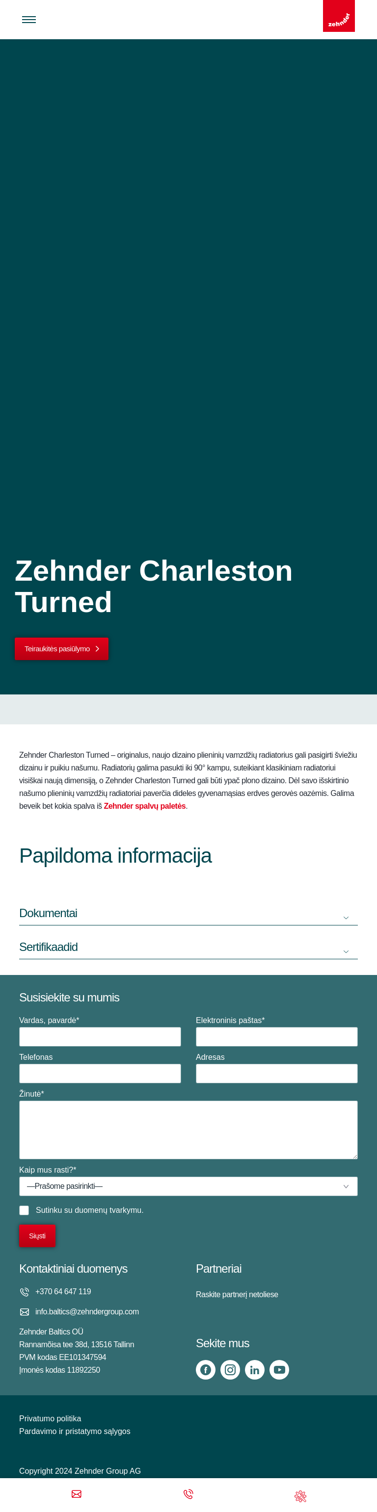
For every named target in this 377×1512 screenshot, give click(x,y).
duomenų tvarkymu (108, 1210)
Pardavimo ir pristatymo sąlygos (75, 1431)
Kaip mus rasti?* (188, 1181)
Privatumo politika (50, 1418)
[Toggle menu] (29, 19)
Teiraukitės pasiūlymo (57, 648)
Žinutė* (188, 1124)
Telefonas (100, 1068)
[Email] (76, 1495)
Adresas (277, 1068)
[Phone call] (188, 1495)
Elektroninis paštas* (277, 1031)
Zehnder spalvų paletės (145, 806)
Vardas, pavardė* (100, 1031)
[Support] (300, 1495)
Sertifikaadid (48, 946)
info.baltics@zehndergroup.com (87, 1311)
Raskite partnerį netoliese (237, 1294)
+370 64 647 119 (63, 1291)
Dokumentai (48, 913)
